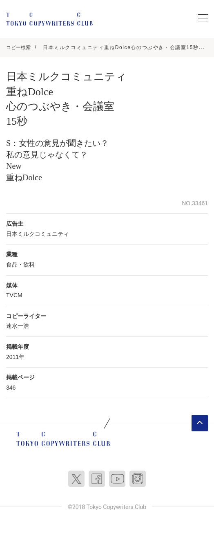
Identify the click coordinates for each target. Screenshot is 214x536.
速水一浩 (17, 326)
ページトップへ (200, 423)
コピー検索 (18, 47)
